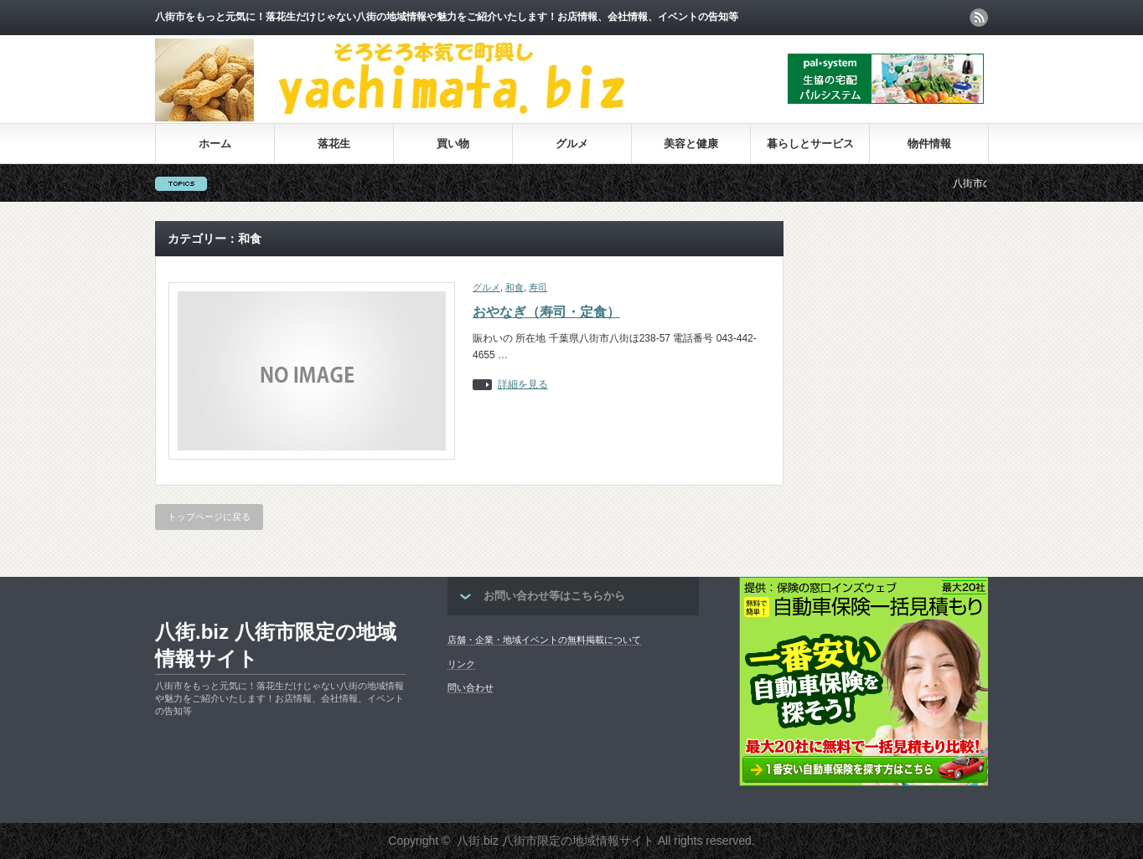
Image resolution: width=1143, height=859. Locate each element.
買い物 (453, 143)
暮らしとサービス (810, 143)
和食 (514, 287)
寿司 (538, 287)
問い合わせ (470, 687)
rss (979, 17)
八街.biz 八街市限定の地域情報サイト (275, 645)
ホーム (215, 143)
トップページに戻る (209, 517)
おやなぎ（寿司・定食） (546, 312)
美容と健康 (691, 143)
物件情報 (929, 143)
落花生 (334, 143)
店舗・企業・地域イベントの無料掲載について (544, 640)
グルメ (572, 143)
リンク (461, 664)
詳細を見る (523, 384)
